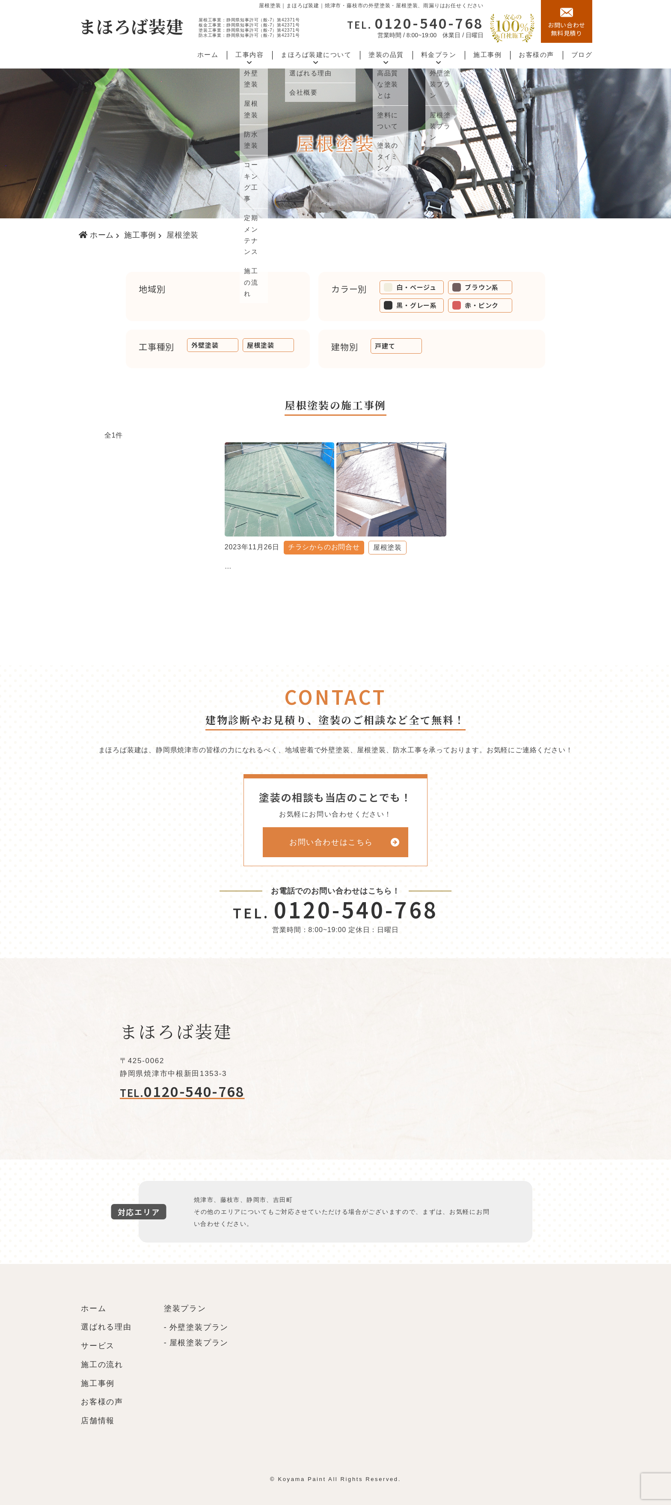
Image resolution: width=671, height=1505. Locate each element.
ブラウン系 (475, 287)
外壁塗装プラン (199, 1327)
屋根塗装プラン (199, 1342)
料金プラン (439, 54)
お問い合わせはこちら (331, 842)
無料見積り (566, 21)
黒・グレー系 (410, 305)
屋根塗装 (260, 344)
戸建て (385, 345)
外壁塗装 (204, 344)
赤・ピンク (475, 305)
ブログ (582, 54)
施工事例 (487, 54)
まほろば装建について (316, 54)
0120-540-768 (415, 23)
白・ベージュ (410, 287)
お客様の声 (536, 54)
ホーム (208, 54)
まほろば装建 (131, 26)
